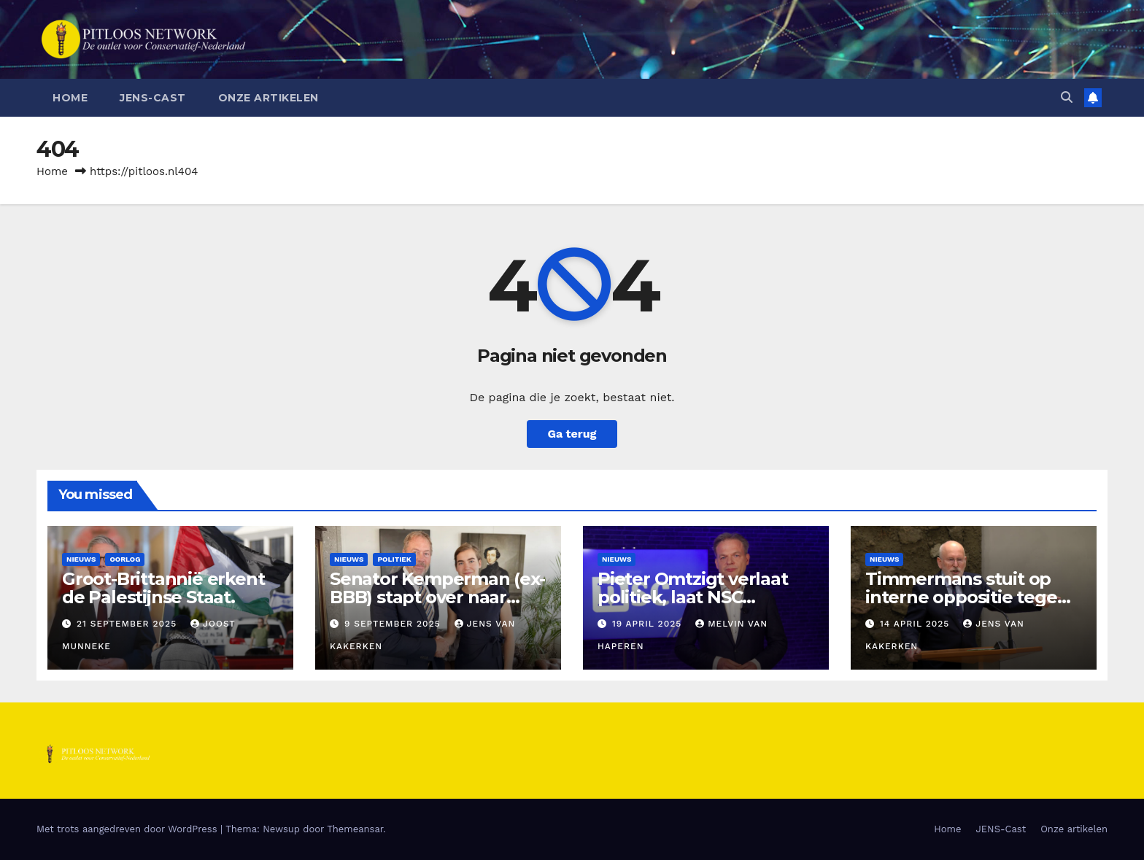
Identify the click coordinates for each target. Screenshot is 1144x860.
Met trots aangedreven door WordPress (128, 829)
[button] (1066, 97)
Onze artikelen (268, 97)
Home (70, 97)
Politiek (394, 559)
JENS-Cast (153, 97)
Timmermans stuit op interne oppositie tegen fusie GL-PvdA (966, 597)
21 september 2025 (128, 624)
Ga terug (571, 434)
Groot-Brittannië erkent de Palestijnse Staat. (163, 588)
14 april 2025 (916, 624)
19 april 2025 (648, 624)
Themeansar (355, 829)
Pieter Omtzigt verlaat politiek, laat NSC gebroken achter (693, 597)
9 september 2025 (394, 624)
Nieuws (81, 559)
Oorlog (124, 559)
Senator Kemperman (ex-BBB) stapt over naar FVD (437, 597)
